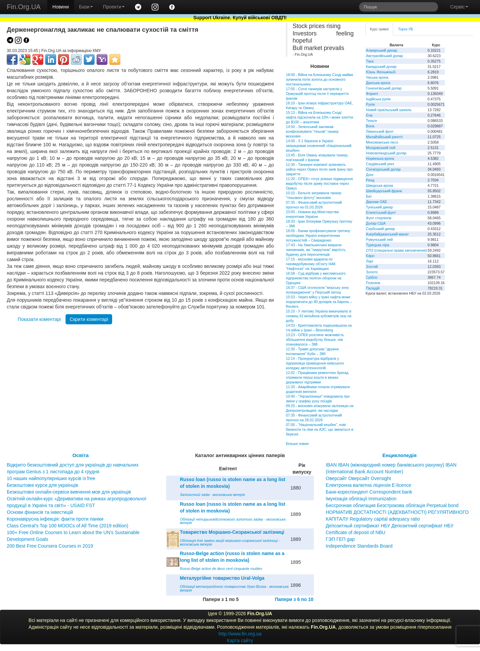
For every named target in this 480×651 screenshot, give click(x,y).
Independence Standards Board (359, 546)
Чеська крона (377, 77)
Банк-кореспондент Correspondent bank (369, 492)
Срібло (371, 277)
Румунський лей (379, 239)
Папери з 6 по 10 (294, 599)
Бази (86, 6)
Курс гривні (379, 29)
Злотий (372, 267)
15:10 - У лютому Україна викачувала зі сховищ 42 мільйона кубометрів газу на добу (318, 316)
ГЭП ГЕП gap (340, 539)
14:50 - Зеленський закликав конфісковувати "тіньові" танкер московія (312, 131)
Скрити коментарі (89, 319)
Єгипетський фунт (381, 212)
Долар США (376, 223)
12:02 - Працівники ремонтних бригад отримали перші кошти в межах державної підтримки (317, 377)
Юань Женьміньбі (381, 72)
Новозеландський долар (386, 153)
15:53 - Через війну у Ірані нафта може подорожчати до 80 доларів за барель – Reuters (319, 301)
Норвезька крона (380, 158)
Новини (60, 6)
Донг (370, 175)
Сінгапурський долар (383, 169)
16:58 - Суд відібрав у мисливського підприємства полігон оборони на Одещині (316, 278)
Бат (369, 196)
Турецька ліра (377, 245)
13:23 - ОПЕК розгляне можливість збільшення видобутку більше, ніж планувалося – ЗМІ (315, 339)
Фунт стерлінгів (378, 218)
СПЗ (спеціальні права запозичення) (396, 250)
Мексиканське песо (382, 142)
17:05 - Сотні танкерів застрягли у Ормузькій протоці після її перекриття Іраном (317, 93)
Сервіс (459, 6)
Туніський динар (379, 207)
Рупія (370, 104)
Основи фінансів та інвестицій (40, 512)
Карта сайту (240, 640)
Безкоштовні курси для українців (42, 485)
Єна (369, 115)
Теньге (371, 121)
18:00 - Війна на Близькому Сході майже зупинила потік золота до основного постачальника (319, 79)
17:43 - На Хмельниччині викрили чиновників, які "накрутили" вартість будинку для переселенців (316, 249)
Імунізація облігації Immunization (361, 498)
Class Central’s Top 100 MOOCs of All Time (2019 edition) (67, 525)
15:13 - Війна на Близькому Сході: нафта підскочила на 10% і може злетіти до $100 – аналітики (319, 117)
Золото (372, 272)
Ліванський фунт (380, 131)
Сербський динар (380, 229)
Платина (373, 283)
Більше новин (297, 444)
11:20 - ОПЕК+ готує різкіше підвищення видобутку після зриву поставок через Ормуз (319, 183)
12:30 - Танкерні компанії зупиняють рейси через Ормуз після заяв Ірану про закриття (319, 169)
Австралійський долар (384, 56)
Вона (370, 126)
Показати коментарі (39, 319)
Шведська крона (379, 185)
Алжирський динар (381, 50)
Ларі (369, 261)
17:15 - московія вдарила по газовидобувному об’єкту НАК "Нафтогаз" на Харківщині (310, 264)
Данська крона (378, 83)
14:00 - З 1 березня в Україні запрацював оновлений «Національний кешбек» (318, 145)
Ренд (370, 180)
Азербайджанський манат (387, 234)
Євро (370, 256)
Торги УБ (405, 29)
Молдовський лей (380, 148)
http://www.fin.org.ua (240, 633)
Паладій (372, 288)
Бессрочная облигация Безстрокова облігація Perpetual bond (392, 505)
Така (370, 61)
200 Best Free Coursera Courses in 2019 (50, 546)
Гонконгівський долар (384, 88)
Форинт (372, 94)
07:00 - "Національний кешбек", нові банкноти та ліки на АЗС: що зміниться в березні (319, 429)
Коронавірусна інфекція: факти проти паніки (55, 519)
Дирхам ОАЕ (376, 202)
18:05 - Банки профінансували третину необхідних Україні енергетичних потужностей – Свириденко (318, 235)
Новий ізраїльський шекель (388, 110)
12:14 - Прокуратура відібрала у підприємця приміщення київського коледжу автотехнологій (315, 363)
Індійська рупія (378, 99)
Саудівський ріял (380, 164)
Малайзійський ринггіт (384, 137)
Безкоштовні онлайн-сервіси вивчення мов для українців (69, 492)
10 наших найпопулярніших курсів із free (51, 478)
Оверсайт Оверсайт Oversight (358, 478)
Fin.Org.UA (24, 6)
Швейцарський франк (384, 191)
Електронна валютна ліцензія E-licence (368, 485)
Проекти (114, 6)
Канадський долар (381, 67)
